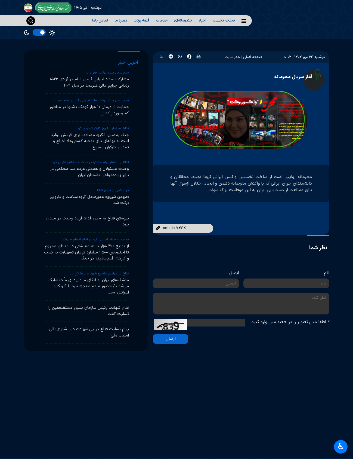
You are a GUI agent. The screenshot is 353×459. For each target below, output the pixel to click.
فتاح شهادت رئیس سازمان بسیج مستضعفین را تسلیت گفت (88, 311)
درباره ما (120, 20)
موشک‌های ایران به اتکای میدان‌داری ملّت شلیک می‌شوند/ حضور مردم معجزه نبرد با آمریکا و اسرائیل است (88, 286)
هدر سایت (232, 57)
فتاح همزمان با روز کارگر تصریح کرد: (102, 128)
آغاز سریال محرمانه (293, 77)
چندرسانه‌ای (183, 20)
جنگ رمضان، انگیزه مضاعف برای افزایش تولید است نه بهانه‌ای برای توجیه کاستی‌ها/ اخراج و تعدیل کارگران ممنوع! (90, 141)
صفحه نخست (224, 20)
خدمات (162, 20)
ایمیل (234, 273)
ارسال (171, 339)
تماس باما (100, 20)
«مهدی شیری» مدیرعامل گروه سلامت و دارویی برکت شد (89, 200)
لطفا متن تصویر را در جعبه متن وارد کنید (290, 322)
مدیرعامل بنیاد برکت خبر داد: (107, 72)
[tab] (129, 62)
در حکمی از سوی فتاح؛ (112, 190)
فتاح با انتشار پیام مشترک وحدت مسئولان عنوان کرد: (90, 162)
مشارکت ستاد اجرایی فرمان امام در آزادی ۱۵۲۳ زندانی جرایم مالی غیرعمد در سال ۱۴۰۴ (89, 82)
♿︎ (341, 447)
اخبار (202, 20)
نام (326, 273)
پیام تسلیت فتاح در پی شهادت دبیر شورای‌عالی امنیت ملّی (89, 332)
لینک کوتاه (158, 228)
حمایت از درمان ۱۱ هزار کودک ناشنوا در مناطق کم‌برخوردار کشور (89, 110)
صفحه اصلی (252, 57)
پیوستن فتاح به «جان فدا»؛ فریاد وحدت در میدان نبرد (87, 221)
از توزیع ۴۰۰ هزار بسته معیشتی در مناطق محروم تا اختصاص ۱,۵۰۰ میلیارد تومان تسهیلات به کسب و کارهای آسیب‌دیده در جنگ (86, 252)
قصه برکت (141, 20)
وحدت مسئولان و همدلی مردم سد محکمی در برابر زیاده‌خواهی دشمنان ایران (89, 172)
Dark (27, 33)
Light (52, 33)
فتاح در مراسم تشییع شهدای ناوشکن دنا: (99, 273)
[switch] (39, 32)
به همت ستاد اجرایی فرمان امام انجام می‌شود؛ (94, 239)
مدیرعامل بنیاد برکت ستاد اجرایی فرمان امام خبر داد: (90, 100)
